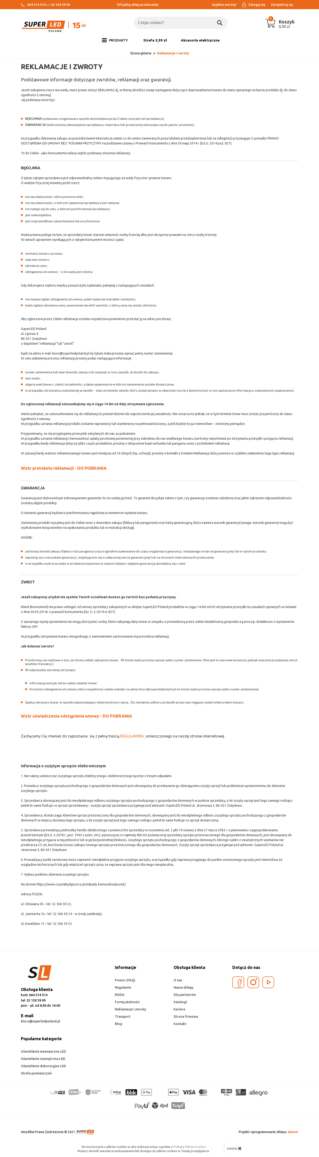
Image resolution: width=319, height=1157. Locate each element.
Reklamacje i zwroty (130, 1009)
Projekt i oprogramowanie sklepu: (268, 1132)
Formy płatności (127, 1002)
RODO (119, 995)
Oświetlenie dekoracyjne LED (43, 1066)
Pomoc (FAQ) (125, 980)
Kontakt (180, 1024)
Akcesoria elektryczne (200, 40)
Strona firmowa (186, 1016)
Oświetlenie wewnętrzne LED (43, 1051)
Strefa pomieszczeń (36, 1073)
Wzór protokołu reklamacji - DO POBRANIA (64, 468)
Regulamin (123, 987)
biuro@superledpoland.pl (40, 1021)
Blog (118, 1024)
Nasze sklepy (183, 987)
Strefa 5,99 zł (155, 40)
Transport (122, 1016)
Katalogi (180, 1002)
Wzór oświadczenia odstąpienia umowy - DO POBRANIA (76, 716)
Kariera (179, 1009)
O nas (178, 980)
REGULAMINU (132, 736)
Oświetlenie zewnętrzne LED (43, 1059)
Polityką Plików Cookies (189, 1146)
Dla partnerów (185, 995)
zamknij (234, 1148)
